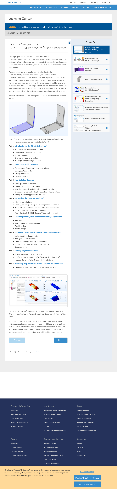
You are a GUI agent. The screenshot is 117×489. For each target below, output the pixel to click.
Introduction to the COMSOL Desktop (31, 146)
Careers (80, 447)
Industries (51, 7)
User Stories (48, 418)
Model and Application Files (55, 410)
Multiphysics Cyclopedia (86, 430)
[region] (58, 477)
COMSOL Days (16, 447)
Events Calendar (17, 451)
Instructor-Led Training (86, 414)
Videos (64, 7)
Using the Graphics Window (26, 164)
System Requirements (19, 422)
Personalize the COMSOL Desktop (29, 198)
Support (73, 2)
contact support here (41, 352)
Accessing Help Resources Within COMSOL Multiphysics (39, 264)
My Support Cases (51, 447)
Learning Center (102, 7)
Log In (103, 2)
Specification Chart (18, 414)
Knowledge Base (50, 451)
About (79, 443)
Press (79, 451)
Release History (17, 426)
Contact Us (81, 455)
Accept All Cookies (87, 484)
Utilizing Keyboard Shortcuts (26, 251)
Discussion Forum (84, 418)
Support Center (50, 443)
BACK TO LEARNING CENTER (19, 33)
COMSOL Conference (19, 455)
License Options (17, 418)
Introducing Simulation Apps (55, 430)
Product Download (51, 463)
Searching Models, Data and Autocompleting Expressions (38, 217)
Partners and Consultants (53, 455)
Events (76, 7)
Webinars (14, 443)
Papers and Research (52, 422)
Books (46, 426)
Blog (86, 7)
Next (60, 340)
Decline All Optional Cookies (87, 478)
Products (35, 7)
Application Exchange (85, 422)
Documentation (50, 459)
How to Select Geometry (25, 180)
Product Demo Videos (52, 414)
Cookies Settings (87, 471)
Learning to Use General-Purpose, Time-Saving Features (38, 232)
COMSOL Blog (82, 426)
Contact (83, 2)
